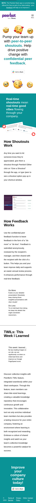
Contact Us (30, 499)
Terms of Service (11, 499)
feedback (9, 7)
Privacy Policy (18, 499)
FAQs (25, 498)
